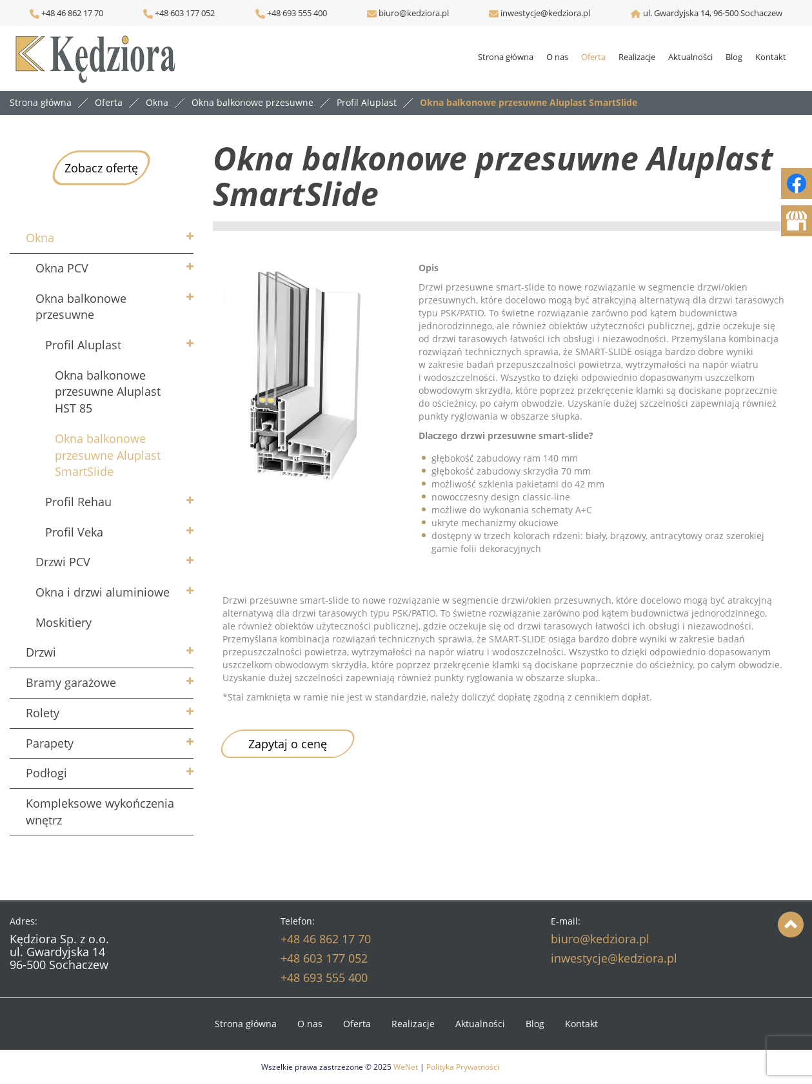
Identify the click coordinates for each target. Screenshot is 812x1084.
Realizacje (637, 57)
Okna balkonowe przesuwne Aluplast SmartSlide (108, 455)
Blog (734, 57)
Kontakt (770, 57)
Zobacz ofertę (101, 168)
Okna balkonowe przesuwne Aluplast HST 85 (108, 391)
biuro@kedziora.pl (413, 13)
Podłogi (46, 773)
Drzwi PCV (62, 561)
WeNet (405, 1066)
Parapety (50, 743)
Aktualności (690, 57)
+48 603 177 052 (184, 13)
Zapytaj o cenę (287, 744)
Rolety (42, 713)
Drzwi (41, 652)
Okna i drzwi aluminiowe (102, 592)
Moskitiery (63, 622)
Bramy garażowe (71, 682)
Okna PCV (61, 268)
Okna (40, 237)
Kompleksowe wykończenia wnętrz (100, 811)
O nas (557, 57)
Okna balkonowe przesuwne (80, 307)
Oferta (593, 57)
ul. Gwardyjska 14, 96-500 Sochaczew (712, 13)
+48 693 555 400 (296, 13)
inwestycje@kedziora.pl (545, 13)
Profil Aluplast (83, 345)
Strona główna (505, 57)
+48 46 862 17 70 (66, 13)
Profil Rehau (78, 501)
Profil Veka (74, 532)
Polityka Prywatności (462, 1066)
